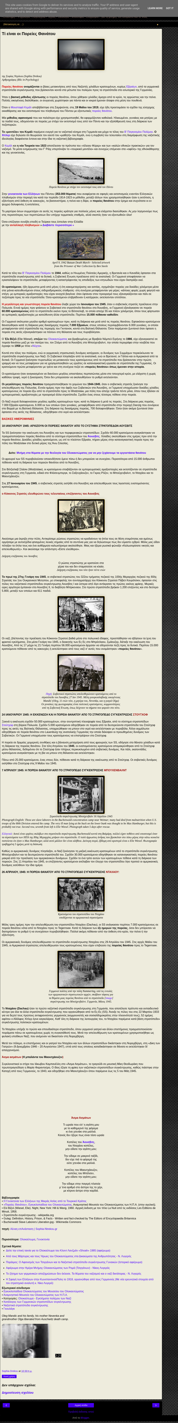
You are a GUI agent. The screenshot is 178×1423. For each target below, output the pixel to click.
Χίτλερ (6, 135)
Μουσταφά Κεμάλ (21, 107)
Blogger (85, 1417)
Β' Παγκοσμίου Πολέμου (138, 131)
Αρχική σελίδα (81, 1405)
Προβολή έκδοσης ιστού (81, 1411)
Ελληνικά (7, 833)
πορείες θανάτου (102, 110)
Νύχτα (36, 345)
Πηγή (48, 693)
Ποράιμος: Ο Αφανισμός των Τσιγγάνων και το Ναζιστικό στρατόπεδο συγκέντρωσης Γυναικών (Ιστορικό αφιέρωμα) (74, 1262)
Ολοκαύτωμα (27, 1239)
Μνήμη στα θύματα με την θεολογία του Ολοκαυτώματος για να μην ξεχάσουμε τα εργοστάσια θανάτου (81, 452)
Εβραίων (131, 86)
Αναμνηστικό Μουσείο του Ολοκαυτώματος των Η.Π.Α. (35, 1294)
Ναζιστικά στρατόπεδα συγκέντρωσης (26, 1305)
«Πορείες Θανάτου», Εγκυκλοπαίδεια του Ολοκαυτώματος (38, 1204)
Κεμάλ (8, 145)
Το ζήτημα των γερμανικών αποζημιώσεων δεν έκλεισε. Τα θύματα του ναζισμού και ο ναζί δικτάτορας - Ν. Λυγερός (73, 1273)
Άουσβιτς (94, 436)
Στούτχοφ (7, 725)
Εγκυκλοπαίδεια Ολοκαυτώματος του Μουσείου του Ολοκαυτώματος (44, 1291)
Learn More (155, 8)
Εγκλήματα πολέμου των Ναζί (53, 1298)
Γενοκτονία (43, 1239)
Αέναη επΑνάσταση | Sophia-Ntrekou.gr (33, 1228)
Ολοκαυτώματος (57, 339)
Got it (169, 8)
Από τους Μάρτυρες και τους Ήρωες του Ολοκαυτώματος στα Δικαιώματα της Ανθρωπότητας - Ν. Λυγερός (68, 1256)
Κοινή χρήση (9, 1376)
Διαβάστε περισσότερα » (58, 225)
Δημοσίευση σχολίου (17, 1392)
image (109, 998)
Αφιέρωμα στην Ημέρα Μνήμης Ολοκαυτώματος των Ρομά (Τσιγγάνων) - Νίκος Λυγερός (58, 1267)
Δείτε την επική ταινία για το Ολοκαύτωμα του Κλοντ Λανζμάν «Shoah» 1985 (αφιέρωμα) (58, 1250)
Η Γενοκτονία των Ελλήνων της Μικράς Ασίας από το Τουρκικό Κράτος (45, 1201)
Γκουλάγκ (9, 1308)
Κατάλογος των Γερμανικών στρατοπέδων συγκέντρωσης (37, 1301)
